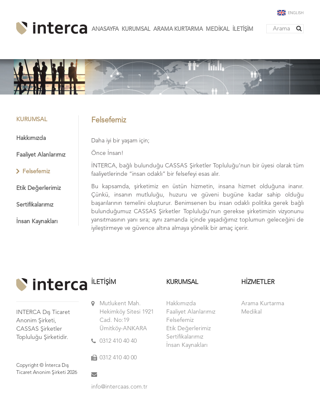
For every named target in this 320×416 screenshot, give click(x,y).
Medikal (251, 312)
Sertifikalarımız (34, 205)
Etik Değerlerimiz (38, 188)
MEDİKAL (218, 29)
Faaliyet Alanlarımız (40, 155)
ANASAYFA (105, 29)
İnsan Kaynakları (37, 221)
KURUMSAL (136, 29)
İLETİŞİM (242, 29)
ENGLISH (290, 13)
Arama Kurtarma (262, 303)
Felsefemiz (36, 171)
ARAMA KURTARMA (178, 29)
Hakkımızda (31, 138)
